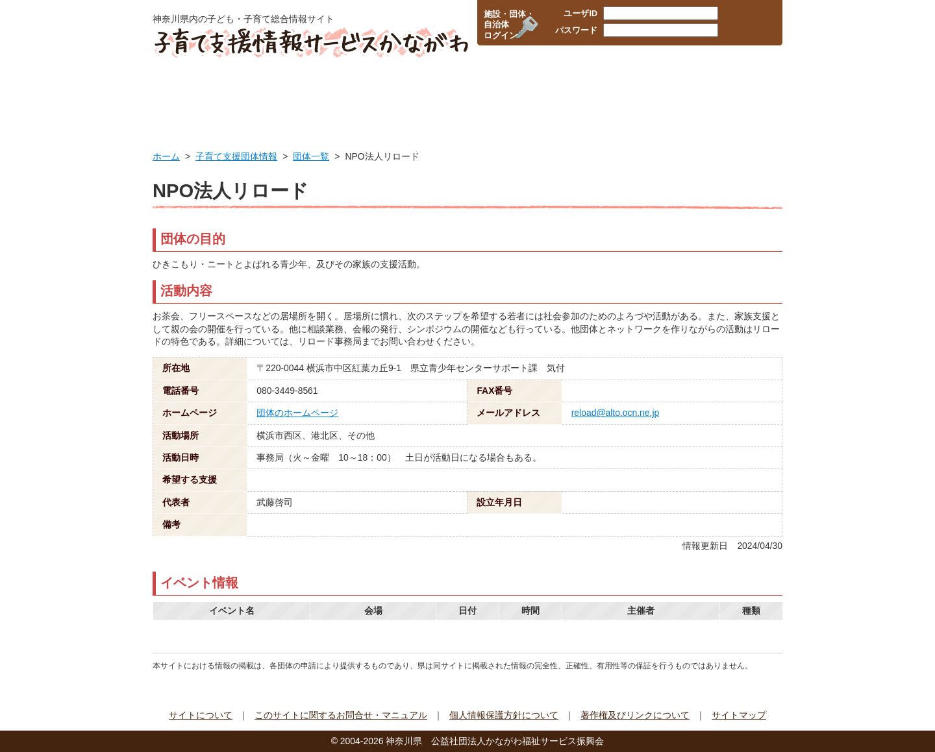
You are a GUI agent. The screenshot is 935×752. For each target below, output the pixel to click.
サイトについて (200, 715)
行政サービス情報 (293, 94)
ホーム (166, 156)
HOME (193, 94)
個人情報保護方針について (503, 715)
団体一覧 (311, 156)
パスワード (576, 30)
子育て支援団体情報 (630, 94)
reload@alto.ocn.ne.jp (615, 412)
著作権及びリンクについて (635, 715)
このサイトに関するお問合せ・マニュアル (341, 715)
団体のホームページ (297, 412)
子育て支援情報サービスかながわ (310, 42)
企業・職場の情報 (520, 94)
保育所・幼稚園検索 (408, 94)
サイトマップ (739, 715)
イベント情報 (735, 94)
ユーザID (580, 13)
